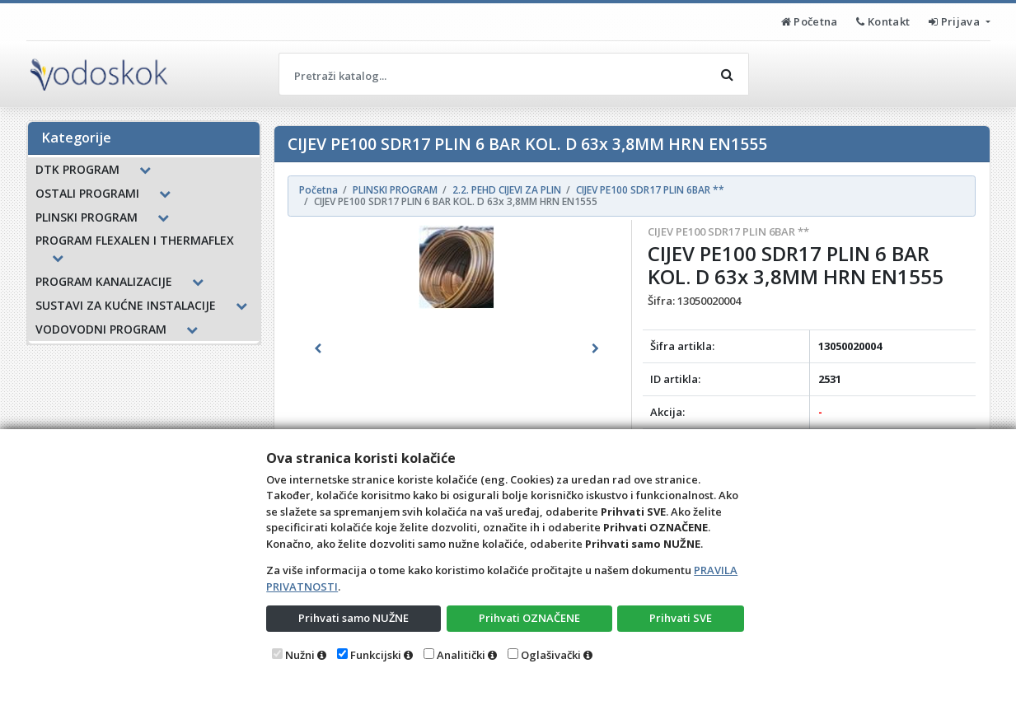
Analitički (461, 654)
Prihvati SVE (680, 617)
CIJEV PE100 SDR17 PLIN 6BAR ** (728, 231)
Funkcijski (375, 654)
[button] (317, 348)
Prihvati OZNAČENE (529, 617)
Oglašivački (551, 654)
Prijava (955, 21)
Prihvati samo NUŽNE (353, 617)
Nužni (300, 654)
